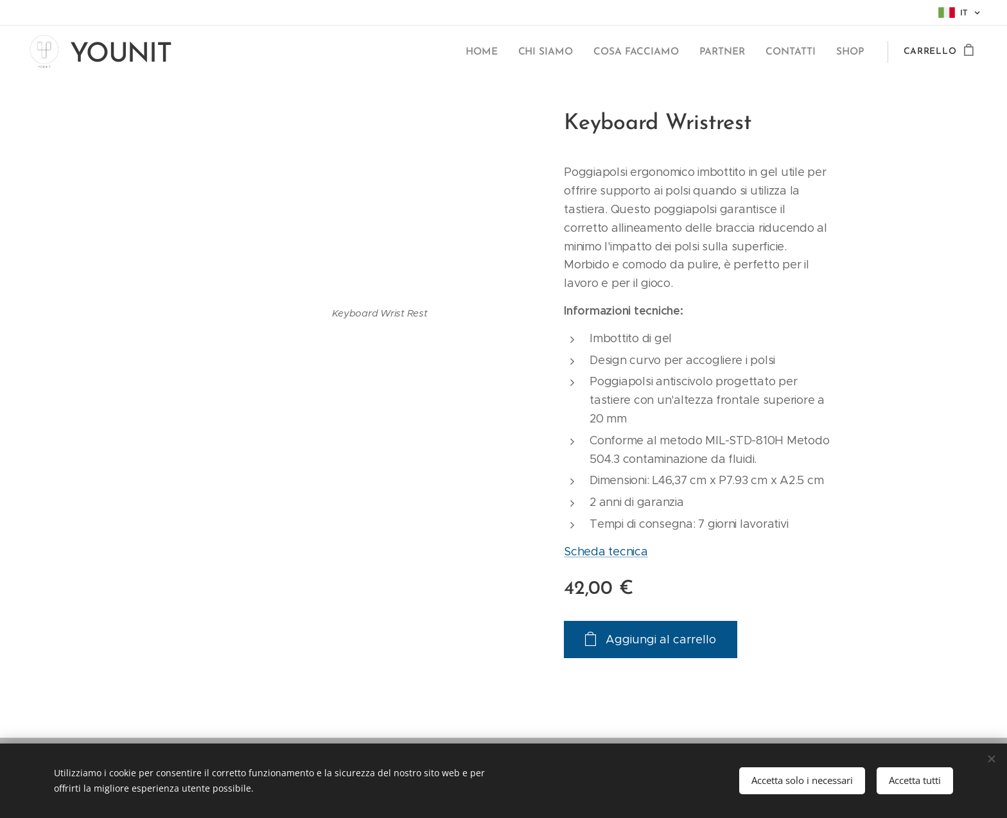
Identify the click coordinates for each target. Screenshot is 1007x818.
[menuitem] (493, 52)
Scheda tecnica (605, 551)
